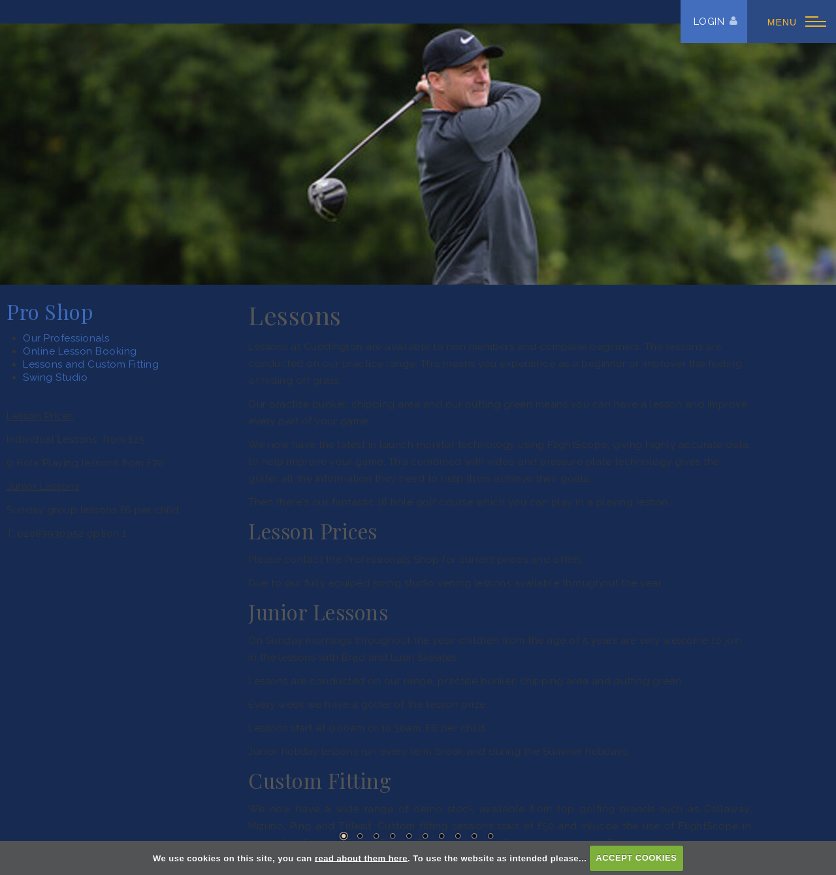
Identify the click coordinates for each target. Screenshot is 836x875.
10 (490, 836)
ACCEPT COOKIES (636, 858)
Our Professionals (66, 338)
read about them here (361, 858)
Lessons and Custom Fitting (91, 364)
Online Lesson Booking (80, 351)
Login (709, 21)
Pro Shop (50, 311)
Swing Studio (55, 377)
